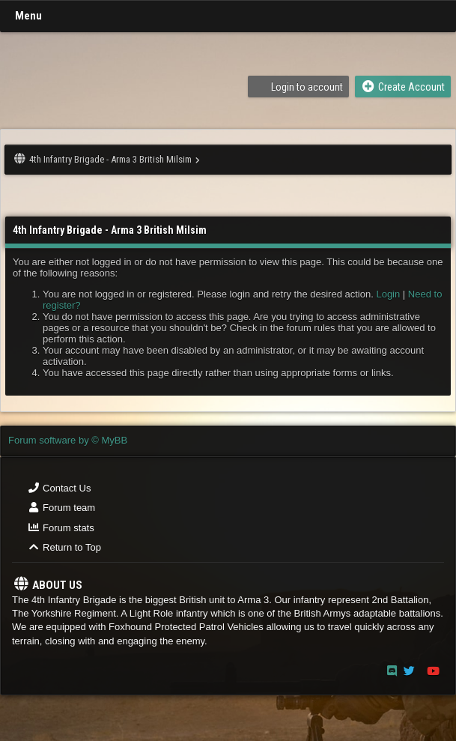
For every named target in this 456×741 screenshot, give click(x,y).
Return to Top (64, 547)
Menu (28, 15)
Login (388, 294)
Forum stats (60, 527)
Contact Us (59, 488)
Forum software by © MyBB (67, 440)
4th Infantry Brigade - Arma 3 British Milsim (110, 159)
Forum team (61, 507)
